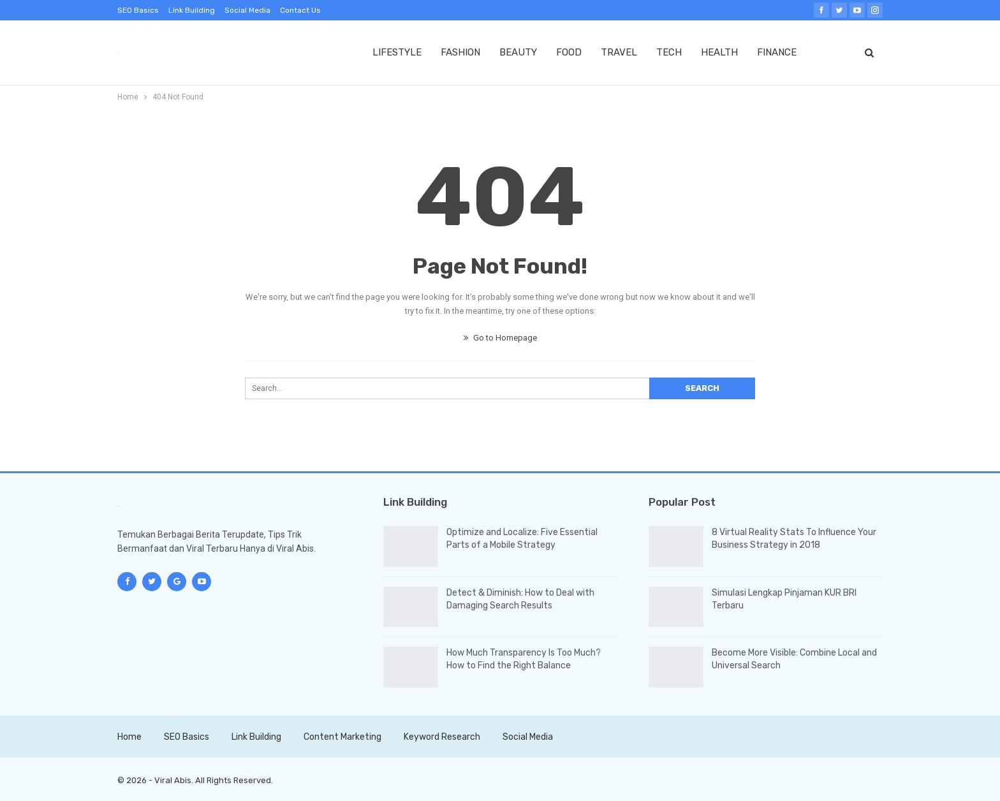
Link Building (191, 10)
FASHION (460, 52)
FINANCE (777, 52)
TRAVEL (619, 52)
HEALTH (719, 52)
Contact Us (300, 10)
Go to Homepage (500, 337)
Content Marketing (342, 736)
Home (129, 736)
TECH (669, 52)
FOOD (569, 52)
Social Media (247, 10)
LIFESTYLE (397, 52)
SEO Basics (138, 10)
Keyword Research (442, 736)
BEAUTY (518, 52)
